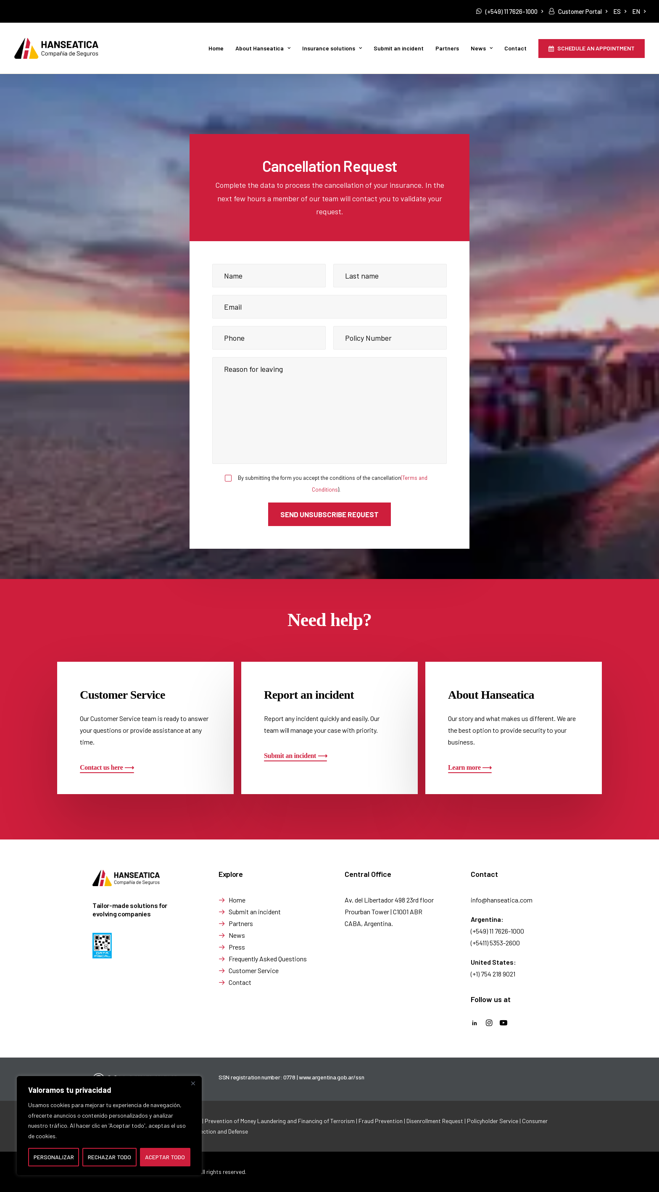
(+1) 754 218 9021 (493, 973)
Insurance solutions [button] (332, 48)
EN (639, 11)
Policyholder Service (492, 1120)
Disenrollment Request (434, 1120)
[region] (109, 1125)
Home (216, 48)
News (237, 935)
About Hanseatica (262, 48)
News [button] (482, 48)
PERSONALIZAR (54, 1156)
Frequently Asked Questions (268, 958)
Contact (515, 48)
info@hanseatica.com (501, 899)
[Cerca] (193, 1083)
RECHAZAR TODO (109, 1156)
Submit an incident (399, 48)
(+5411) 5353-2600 (495, 942)
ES (619, 11)
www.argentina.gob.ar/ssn (331, 1077)
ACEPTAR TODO (165, 1156)
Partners (447, 48)
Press (237, 946)
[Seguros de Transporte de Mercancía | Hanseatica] (56, 48)
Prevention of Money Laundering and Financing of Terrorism (280, 1120)
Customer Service (254, 970)
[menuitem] (509, 11)
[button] (107, 767)
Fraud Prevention (380, 1120)
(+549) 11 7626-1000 (514, 11)
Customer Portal (582, 11)
